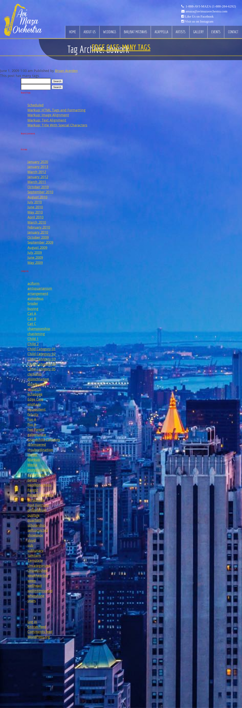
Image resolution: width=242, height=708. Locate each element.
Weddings (109, 32)
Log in (32, 621)
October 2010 (38, 187)
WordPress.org (39, 636)
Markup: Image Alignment (48, 115)
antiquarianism (40, 288)
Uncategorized (39, 565)
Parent (33, 490)
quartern (35, 520)
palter (32, 480)
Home (72, 32)
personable (36, 500)
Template (35, 560)
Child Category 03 (42, 359)
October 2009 (38, 237)
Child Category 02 (42, 354)
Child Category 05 (42, 369)
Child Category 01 (42, 349)
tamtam (34, 555)
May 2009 (35, 262)
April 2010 (36, 217)
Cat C (32, 323)
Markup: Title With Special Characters (57, 125)
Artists (180, 32)
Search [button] (57, 81)
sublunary (35, 550)
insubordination (40, 449)
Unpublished (38, 570)
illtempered (37, 444)
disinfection (37, 384)
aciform (34, 283)
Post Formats (38, 505)
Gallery (198, 32)
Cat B (32, 318)
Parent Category (40, 495)
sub (30, 545)
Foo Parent (36, 429)
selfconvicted (38, 530)
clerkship (35, 374)
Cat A (32, 313)
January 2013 (38, 166)
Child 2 (33, 344)
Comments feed (40, 631)
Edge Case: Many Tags (121, 47)
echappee (35, 394)
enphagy (34, 404)
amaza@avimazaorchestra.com (206, 11)
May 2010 (35, 212)
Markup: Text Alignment (47, 120)
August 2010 (37, 197)
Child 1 (33, 338)
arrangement (38, 293)
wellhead (35, 585)
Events (215, 32)
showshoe (35, 535)
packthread (37, 475)
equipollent (37, 409)
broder (33, 303)
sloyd (32, 540)
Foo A (32, 419)
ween (32, 580)
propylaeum (37, 510)
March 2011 (37, 181)
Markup (34, 459)
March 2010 (37, 222)
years (32, 600)
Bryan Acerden (66, 70)
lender (32, 454)
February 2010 (39, 227)
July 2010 (35, 202)
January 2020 (38, 161)
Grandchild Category (44, 439)
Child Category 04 (42, 364)
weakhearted (38, 575)
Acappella (161, 32)
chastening (36, 333)
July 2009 (35, 252)
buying (33, 308)
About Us (90, 32)
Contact (233, 32)
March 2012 (37, 172)
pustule (34, 515)
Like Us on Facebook (199, 16)
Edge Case (35, 399)
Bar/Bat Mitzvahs (135, 32)
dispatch (34, 389)
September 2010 (40, 192)
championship (39, 328)
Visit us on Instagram (199, 21)
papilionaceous (39, 485)
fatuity (33, 414)
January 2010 (38, 232)
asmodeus (36, 298)
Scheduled (36, 105)
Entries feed (37, 626)
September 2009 (40, 242)
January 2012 (38, 177)
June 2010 (35, 207)
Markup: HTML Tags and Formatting (57, 110)
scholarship (36, 525)
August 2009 (37, 247)
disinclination (38, 379)
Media (32, 464)
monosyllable (38, 469)
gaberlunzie (37, 434)
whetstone (36, 595)
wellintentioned (40, 590)
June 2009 (35, 257)
